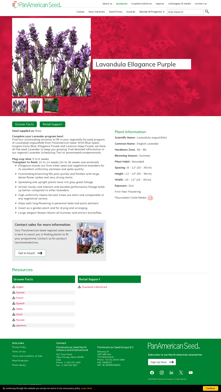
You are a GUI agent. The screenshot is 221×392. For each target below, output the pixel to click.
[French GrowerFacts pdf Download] (43, 298)
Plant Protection (20, 360)
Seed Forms (115, 11)
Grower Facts (24, 124)
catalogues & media (179, 3)
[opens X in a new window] (182, 372)
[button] (152, 11)
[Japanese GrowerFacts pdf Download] (43, 325)
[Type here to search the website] (185, 12)
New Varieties (97, 11)
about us (107, 3)
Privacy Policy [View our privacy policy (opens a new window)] (19, 347)
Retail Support (52, 124)
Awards (130, 11)
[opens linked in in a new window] (172, 372)
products (121, 3)
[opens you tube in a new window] (191, 372)
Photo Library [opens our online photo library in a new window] (19, 365)
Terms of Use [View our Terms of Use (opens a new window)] (19, 351)
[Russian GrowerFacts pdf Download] (43, 320)
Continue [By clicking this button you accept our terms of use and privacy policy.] (210, 388)
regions (160, 3)
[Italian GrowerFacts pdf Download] (43, 309)
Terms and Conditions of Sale (27, 356)
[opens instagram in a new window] (162, 372)
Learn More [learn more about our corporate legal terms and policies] (86, 388)
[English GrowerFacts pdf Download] (43, 287)
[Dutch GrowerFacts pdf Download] (43, 314)
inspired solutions (141, 3)
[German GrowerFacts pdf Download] (43, 292)
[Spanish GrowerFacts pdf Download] (43, 303)
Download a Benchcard (92, 286)
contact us (201, 3)
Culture (80, 11)
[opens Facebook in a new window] (153, 372)
